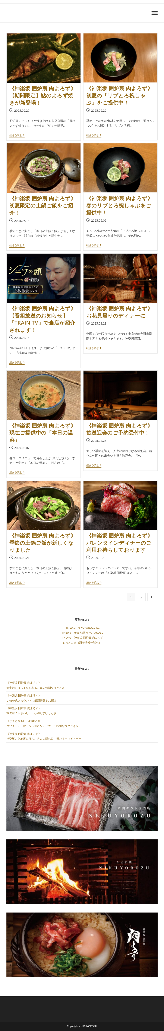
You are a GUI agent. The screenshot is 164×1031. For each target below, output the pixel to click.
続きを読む (17, 135)
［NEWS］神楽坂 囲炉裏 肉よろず (82, 638)
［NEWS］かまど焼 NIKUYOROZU (82, 632)
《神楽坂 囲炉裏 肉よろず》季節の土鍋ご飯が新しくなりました (42, 542)
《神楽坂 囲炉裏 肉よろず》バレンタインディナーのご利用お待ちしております (119, 542)
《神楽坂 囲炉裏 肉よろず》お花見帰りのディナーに (119, 312)
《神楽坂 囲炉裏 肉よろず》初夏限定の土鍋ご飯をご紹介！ (42, 205)
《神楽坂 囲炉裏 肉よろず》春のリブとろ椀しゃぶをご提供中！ (119, 205)
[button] (154, 13)
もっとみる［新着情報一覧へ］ (82, 642)
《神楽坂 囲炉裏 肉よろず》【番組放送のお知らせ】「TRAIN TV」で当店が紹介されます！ (42, 319)
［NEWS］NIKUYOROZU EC (82, 628)
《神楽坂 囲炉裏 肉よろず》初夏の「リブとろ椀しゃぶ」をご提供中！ (119, 95)
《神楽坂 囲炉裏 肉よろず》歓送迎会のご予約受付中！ (119, 429)
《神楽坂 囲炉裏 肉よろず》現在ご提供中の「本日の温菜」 (42, 432)
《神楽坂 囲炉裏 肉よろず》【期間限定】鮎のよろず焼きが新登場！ (42, 95)
